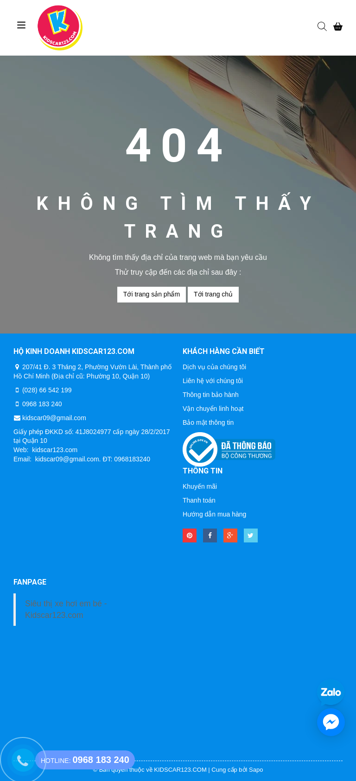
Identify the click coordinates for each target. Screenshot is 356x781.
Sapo (256, 769)
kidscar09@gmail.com (54, 418)
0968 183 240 (42, 404)
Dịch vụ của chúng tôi (214, 367)
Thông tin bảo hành (211, 394)
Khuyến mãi (200, 486)
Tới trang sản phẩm (151, 294)
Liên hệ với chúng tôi (213, 380)
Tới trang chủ (213, 294)
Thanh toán (199, 500)
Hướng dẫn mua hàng (214, 514)
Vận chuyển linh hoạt (213, 408)
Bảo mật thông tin (208, 422)
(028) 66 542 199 (47, 390)
